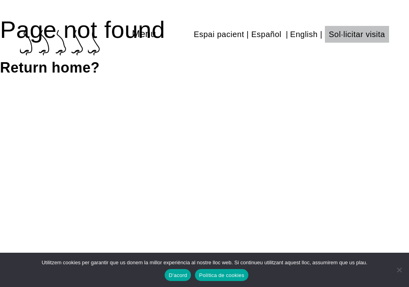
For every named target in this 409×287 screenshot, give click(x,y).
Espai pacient (219, 34)
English (304, 34)
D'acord (178, 275)
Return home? (50, 67)
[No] (399, 270)
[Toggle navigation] (161, 34)
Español (266, 34)
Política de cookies (221, 275)
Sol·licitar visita (357, 34)
